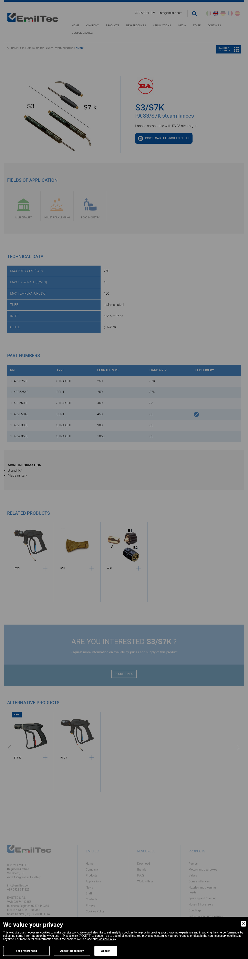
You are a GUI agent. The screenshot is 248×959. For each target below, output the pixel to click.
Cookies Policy (106, 939)
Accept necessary (72, 950)
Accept (105, 950)
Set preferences (26, 950)
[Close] (243, 924)
